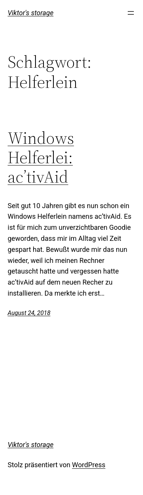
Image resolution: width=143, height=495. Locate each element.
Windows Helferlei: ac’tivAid (41, 157)
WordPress (88, 465)
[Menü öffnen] (130, 13)
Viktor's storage (30, 13)
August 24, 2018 (29, 313)
